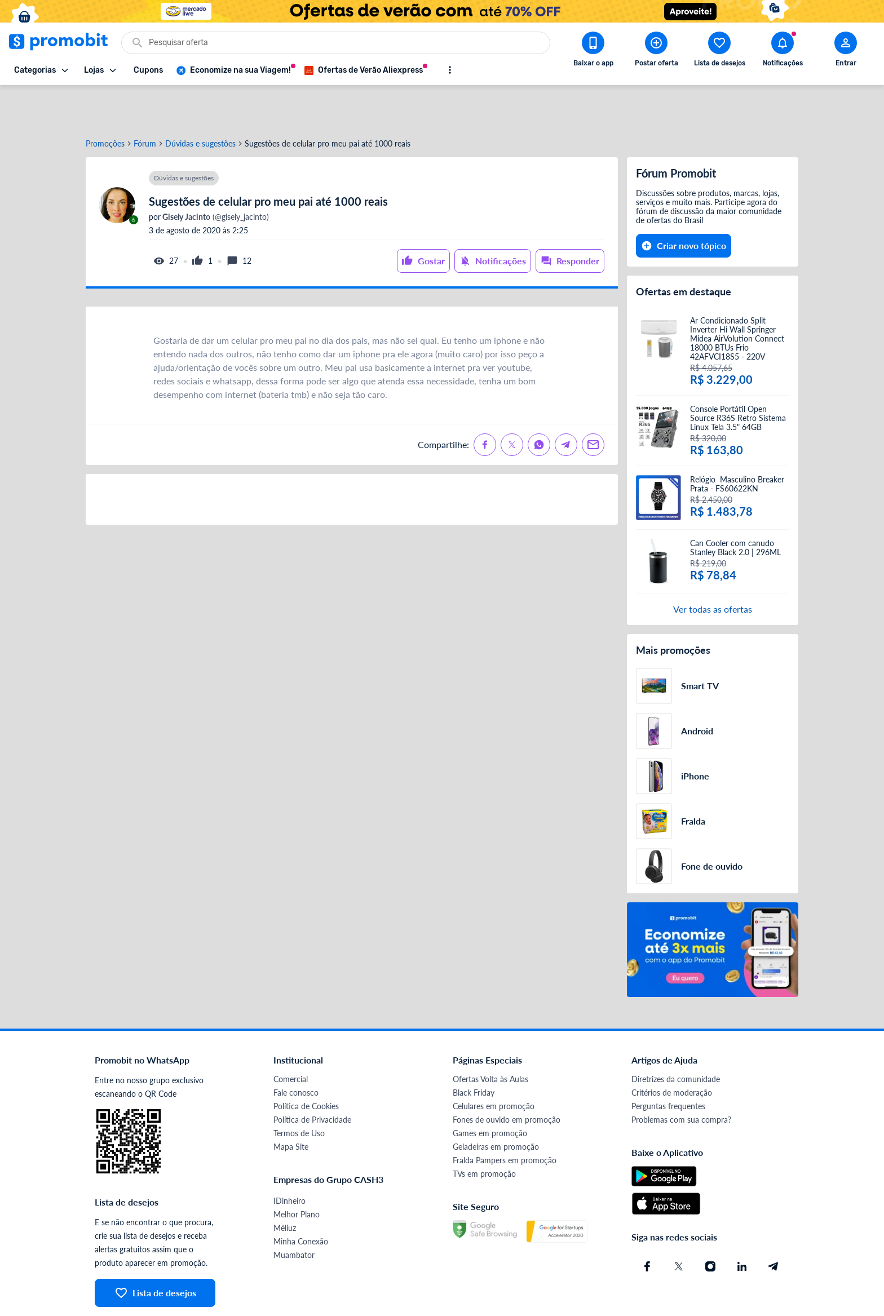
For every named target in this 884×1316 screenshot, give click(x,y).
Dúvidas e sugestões (200, 103)
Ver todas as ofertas (712, 568)
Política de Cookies (306, 1065)
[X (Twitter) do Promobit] (679, 1226)
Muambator (294, 1214)
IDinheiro (289, 1160)
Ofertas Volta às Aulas (490, 1038)
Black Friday (473, 1052)
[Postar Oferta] (656, 51)
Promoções (105, 103)
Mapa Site (290, 1106)
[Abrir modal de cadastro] (845, 51)
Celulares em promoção (493, 1065)
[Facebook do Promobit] (647, 1226)
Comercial (290, 1038)
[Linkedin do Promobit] (742, 1226)
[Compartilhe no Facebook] (485, 404)
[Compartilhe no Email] (593, 404)
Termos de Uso (299, 1092)
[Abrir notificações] (782, 51)
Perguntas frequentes (668, 1065)
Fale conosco (296, 1052)
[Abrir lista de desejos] (719, 51)
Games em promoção (490, 1092)
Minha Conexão (300, 1201)
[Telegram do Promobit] (773, 1226)
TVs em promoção (484, 1133)
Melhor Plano (296, 1173)
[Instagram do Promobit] (710, 1226)
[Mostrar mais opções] (450, 70)
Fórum (145, 103)
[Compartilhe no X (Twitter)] (512, 404)
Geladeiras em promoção (496, 1106)
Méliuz (284, 1187)
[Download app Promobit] (593, 51)
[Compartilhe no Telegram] (566, 404)
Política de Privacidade (312, 1079)
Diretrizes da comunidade (675, 1038)
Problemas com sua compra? (681, 1079)
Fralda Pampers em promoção (504, 1119)
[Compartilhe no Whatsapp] (539, 404)
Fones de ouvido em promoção (506, 1079)
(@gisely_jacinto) (215, 176)
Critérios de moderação (671, 1052)
